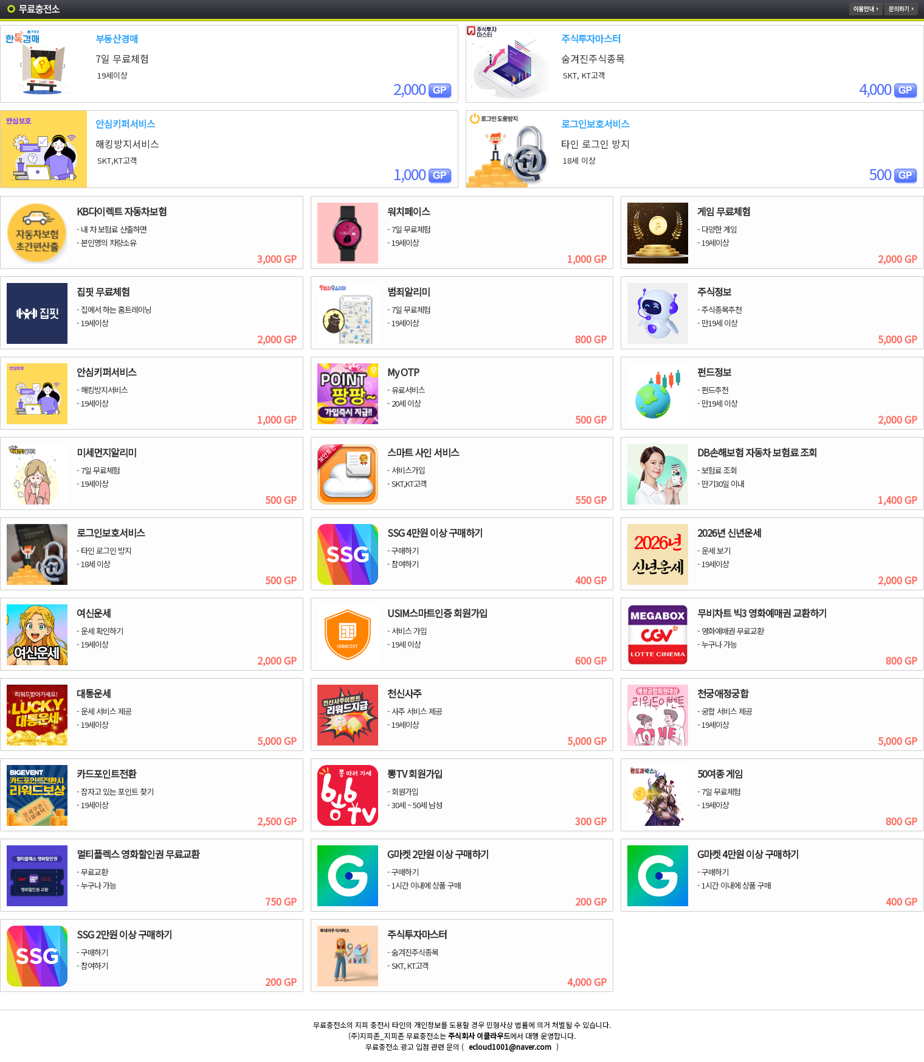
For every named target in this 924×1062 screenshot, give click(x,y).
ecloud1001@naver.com (510, 1046)
